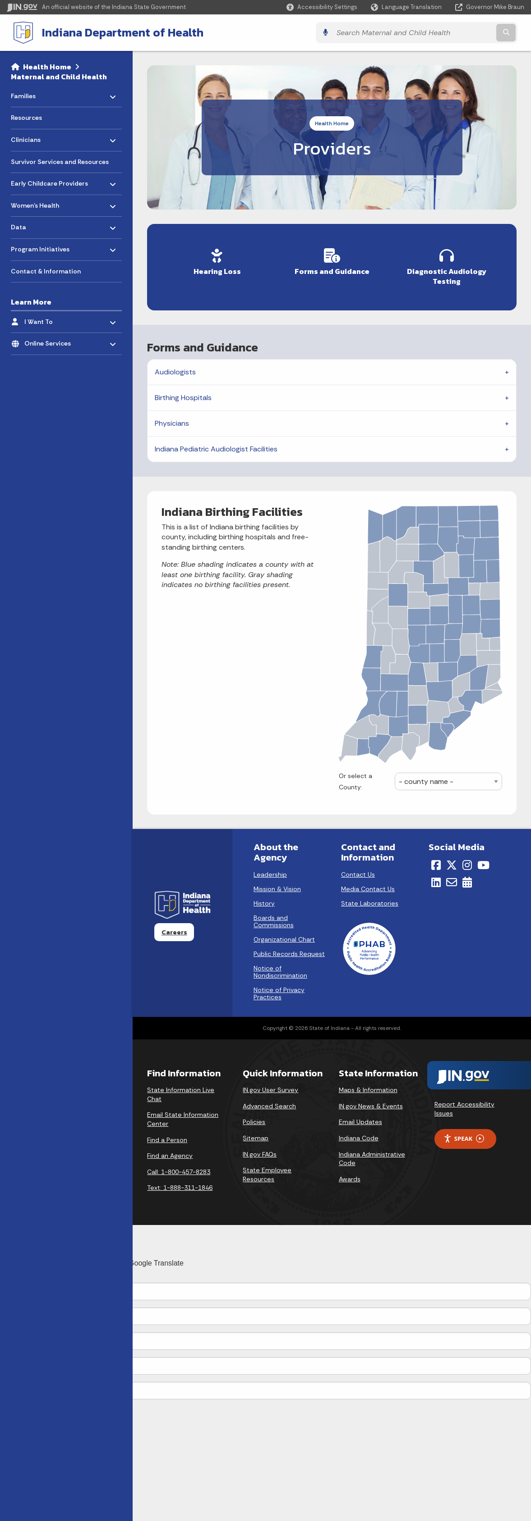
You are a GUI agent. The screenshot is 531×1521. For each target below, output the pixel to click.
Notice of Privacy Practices (279, 990)
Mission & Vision (277, 886)
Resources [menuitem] (26, 117)
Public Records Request (289, 951)
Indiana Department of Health (115, 32)
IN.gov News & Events (371, 1103)
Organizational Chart (284, 937)
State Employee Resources (267, 1172)
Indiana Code (359, 1135)
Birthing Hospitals (183, 395)
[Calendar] (467, 879)
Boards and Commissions (274, 918)
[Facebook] (436, 862)
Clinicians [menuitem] (37, 137)
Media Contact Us (368, 886)
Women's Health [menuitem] (37, 202)
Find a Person (167, 1137)
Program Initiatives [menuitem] (40, 246)
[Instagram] (467, 862)
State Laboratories (369, 901)
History (264, 901)
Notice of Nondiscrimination (280, 969)
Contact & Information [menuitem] (46, 270)
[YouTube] (483, 862)
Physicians (172, 421)
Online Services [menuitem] (50, 340)
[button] (321, 7)
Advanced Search (269, 1103)
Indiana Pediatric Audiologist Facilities (216, 446)
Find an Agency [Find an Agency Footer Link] (170, 1153)
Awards (349, 1176)
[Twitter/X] (451, 862)
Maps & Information (368, 1088)
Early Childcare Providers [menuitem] (49, 180)
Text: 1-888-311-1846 (179, 1185)
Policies (254, 1120)
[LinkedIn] (436, 879)
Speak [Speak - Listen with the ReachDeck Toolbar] (463, 1136)
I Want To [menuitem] (50, 318)
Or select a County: (355, 778)
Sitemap (255, 1135)
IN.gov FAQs (260, 1152)
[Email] (451, 879)
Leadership (270, 872)
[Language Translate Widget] (407, 7)
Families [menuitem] (37, 93)
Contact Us (358, 872)
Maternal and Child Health (59, 76)
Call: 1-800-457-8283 (178, 1169)
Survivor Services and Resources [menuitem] (60, 161)
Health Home (47, 66)
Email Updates (360, 1120)
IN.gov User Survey (270, 1088)
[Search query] (461, 32)
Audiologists (175, 369)
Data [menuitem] (37, 224)
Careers (174, 929)
